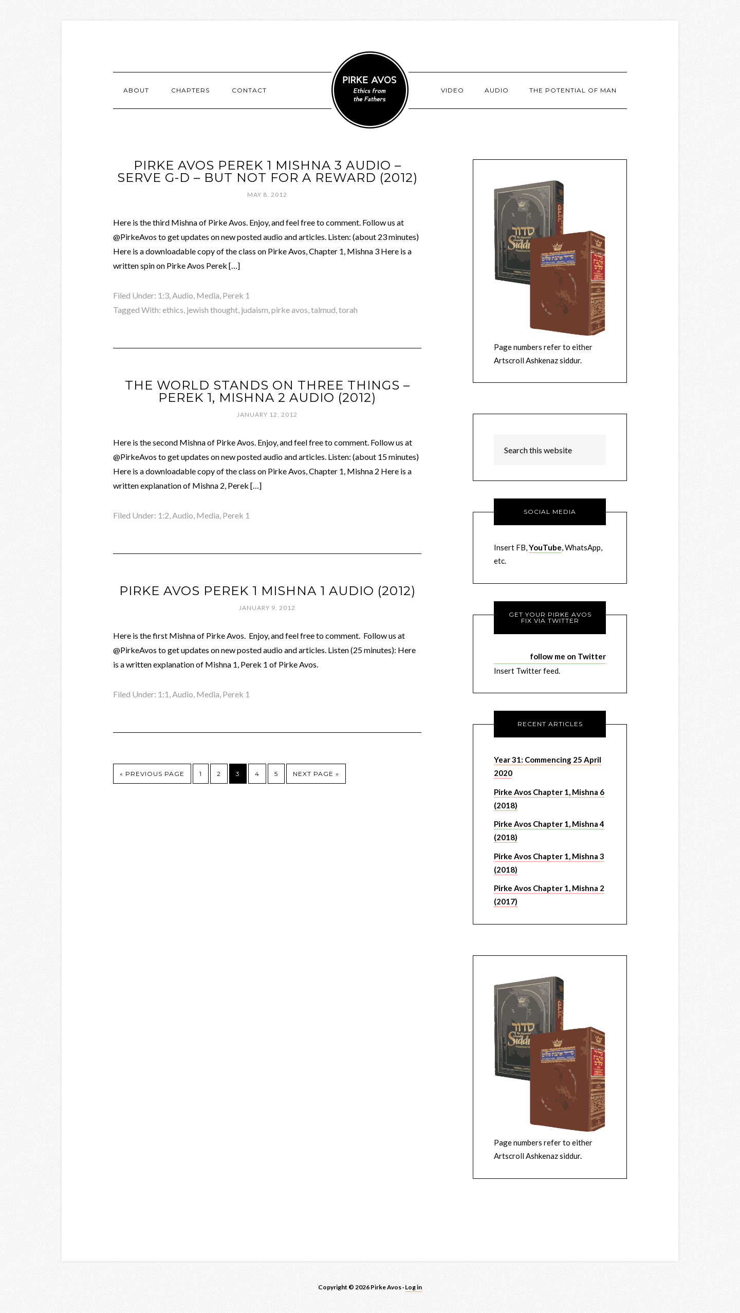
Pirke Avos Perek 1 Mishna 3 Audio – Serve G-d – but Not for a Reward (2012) (267, 171)
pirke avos (289, 310)
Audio (182, 295)
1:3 (163, 295)
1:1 (163, 694)
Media (207, 295)
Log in (413, 1287)
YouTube (545, 547)
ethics (172, 310)
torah (348, 310)
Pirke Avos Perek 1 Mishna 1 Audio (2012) (267, 590)
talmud (323, 310)
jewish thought (212, 310)
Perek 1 (236, 295)
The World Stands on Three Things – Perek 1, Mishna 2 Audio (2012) (267, 391)
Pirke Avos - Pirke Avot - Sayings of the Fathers (370, 89)
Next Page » (316, 774)
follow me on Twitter (568, 656)
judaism (254, 310)
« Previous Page (152, 774)
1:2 (163, 515)
